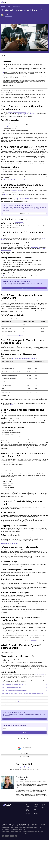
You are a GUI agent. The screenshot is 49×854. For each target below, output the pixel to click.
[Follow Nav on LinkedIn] (16, 836)
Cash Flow (35, 806)
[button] (21, 767)
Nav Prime (35, 809)
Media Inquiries (27, 810)
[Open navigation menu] (46, 2)
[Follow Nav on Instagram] (6, 836)
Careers (43, 807)
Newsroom (28, 807)
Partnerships (44, 808)
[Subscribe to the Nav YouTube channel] (8, 836)
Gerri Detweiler (8, 16)
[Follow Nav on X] (13, 836)
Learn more (24, 718)
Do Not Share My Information (21, 824)
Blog (9, 6)
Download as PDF (24, 756)
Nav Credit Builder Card (36, 811)
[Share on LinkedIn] (18, 739)
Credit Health (36, 807)
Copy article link (25, 753)
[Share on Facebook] (24, 739)
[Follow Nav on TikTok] (11, 836)
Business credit (16, 6)
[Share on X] (21, 739)
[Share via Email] (28, 739)
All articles (45, 777)
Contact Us (28, 811)
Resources (3, 6)
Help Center (28, 813)
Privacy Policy (4, 824)
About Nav (28, 806)
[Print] (30, 738)
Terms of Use (11, 824)
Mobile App (36, 813)
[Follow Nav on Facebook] (3, 836)
